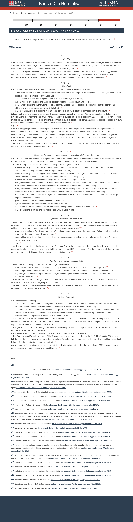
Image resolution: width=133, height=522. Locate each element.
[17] (21, 242)
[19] (107, 267)
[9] (35, 140)
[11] (71, 151)
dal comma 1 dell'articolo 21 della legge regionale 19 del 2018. (85, 432)
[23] (59, 347)
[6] (109, 110)
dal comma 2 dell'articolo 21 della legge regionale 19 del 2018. (87, 437)
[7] (71, 122)
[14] (76, 209)
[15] (80, 227)
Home (15, 13)
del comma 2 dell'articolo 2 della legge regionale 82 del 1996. (41, 388)
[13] (96, 206)
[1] (114, 39)
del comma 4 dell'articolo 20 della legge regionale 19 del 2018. (67, 419)
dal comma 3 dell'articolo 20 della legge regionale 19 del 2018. (73, 409)
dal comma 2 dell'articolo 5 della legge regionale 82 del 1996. (75, 467)
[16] (56, 233)
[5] (61, 107)
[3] (106, 77)
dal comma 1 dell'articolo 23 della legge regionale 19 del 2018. (86, 471)
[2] (77, 68)
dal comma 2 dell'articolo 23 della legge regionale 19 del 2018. (86, 475)
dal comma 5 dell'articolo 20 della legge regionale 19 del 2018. (77, 424)
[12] (41, 197)
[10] (52, 146)
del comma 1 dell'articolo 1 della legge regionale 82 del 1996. (76, 370)
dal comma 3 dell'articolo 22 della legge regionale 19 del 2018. (86, 463)
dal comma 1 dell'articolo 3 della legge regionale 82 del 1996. (86, 396)
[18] (72, 251)
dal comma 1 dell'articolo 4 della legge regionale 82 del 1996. (62, 428)
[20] (37, 276)
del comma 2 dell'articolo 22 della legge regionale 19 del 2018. (75, 458)
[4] (84, 98)
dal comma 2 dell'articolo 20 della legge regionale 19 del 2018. (73, 405)
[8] (17, 125)
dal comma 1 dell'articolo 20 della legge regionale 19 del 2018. (86, 392)
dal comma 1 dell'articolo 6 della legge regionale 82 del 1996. (75, 480)
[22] (56, 341)
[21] (48, 288)
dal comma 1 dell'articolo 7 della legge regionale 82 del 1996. (76, 484)
